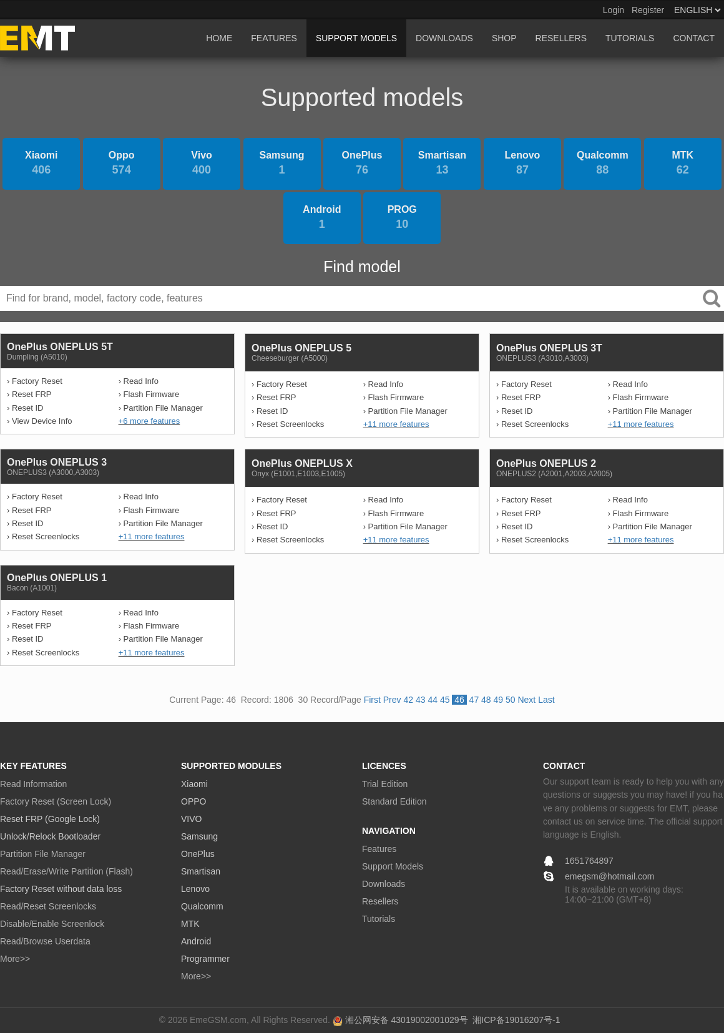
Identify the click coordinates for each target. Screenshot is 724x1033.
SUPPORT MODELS (356, 38)
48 (486, 700)
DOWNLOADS (444, 38)
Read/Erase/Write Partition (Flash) (66, 871)
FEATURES (274, 38)
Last (546, 700)
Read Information (33, 784)
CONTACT (694, 38)
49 (499, 700)
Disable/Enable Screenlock (52, 924)
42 (408, 700)
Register (648, 10)
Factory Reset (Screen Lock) (55, 801)
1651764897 (589, 861)
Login (613, 10)
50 (511, 700)
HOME (219, 38)
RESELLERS (561, 38)
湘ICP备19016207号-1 (516, 1020)
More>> (15, 959)
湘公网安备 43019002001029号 (406, 1020)
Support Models (392, 866)
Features (379, 849)
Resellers (380, 901)
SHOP (504, 38)
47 (474, 700)
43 (421, 700)
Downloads (383, 884)
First (372, 700)
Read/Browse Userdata (45, 941)
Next (526, 700)
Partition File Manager (43, 854)
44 (433, 700)
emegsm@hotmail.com (609, 876)
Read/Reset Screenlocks (48, 906)
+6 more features (149, 421)
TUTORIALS (629, 38)
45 (445, 700)
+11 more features (396, 424)
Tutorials (378, 919)
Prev (392, 700)
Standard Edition (394, 801)
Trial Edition (385, 784)
